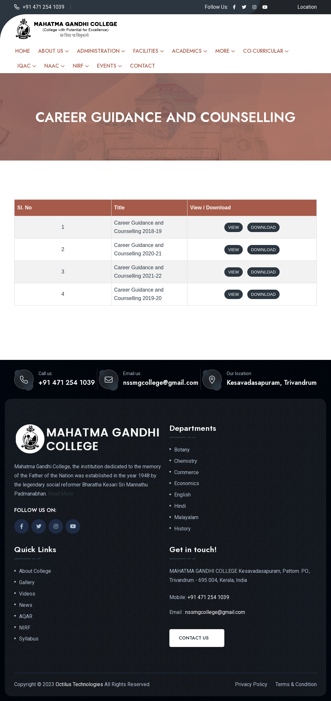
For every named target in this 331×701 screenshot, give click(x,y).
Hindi (180, 506)
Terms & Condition (296, 684)
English (182, 495)
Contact (142, 66)
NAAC (51, 66)
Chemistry (185, 461)
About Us (50, 51)
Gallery (27, 582)
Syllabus (28, 639)
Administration (98, 51)
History (182, 529)
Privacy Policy (251, 684)
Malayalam (186, 517)
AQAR (25, 616)
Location (307, 7)
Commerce (186, 472)
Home (22, 51)
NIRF (78, 66)
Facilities (145, 51)
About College (35, 571)
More (222, 51)
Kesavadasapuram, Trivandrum (272, 383)
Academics (187, 51)
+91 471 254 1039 (43, 7)
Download (263, 227)
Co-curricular (263, 51)
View (233, 227)
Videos (27, 594)
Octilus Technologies (79, 684)
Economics (186, 483)
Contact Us (193, 638)
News (25, 605)
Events (106, 66)
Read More (60, 494)
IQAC (24, 66)
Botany (182, 450)
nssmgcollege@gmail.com (160, 383)
